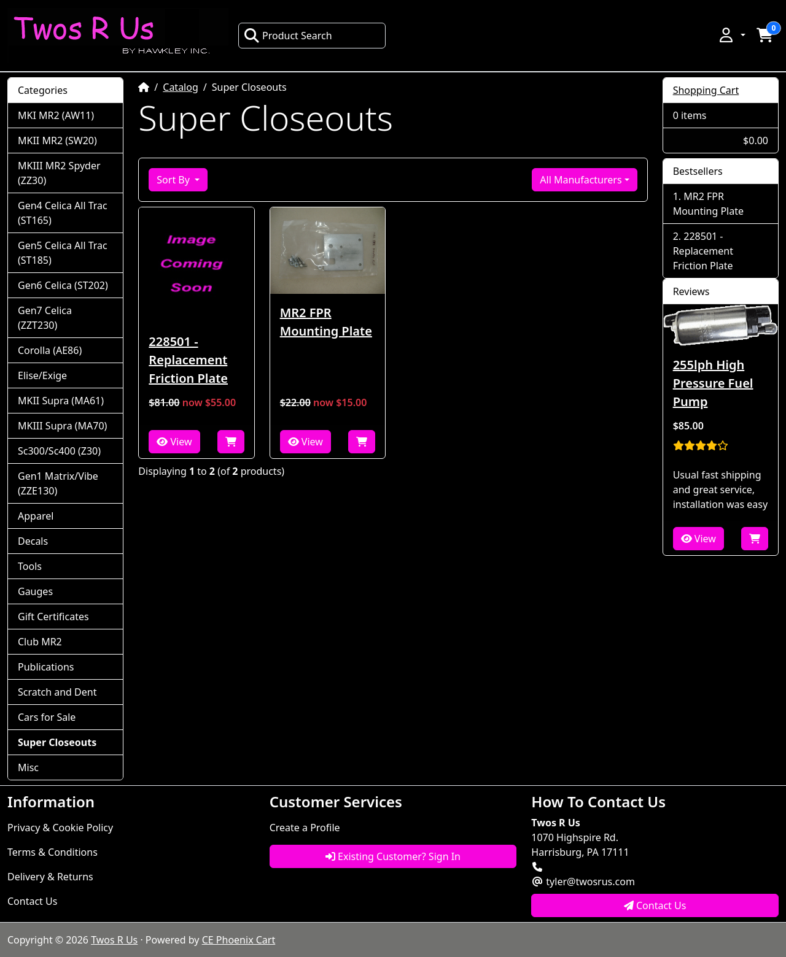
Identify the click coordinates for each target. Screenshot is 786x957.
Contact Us (32, 901)
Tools (30, 566)
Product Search (288, 35)
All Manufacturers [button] (580, 179)
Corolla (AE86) (50, 350)
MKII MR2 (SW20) (57, 140)
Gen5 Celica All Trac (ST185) (62, 253)
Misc (28, 767)
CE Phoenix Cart (239, 940)
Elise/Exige (42, 375)
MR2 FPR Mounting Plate (326, 321)
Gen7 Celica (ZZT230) (45, 318)
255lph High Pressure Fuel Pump (713, 383)
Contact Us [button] (655, 905)
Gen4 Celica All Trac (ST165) (62, 213)
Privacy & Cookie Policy (60, 827)
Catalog (180, 87)
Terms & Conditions (52, 852)
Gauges (35, 591)
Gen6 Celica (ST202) (63, 285)
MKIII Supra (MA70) (62, 425)
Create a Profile (305, 827)
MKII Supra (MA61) (61, 400)
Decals (33, 541)
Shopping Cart (706, 90)
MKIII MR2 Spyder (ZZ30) (59, 173)
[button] (731, 35)
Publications (46, 667)
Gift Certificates (53, 616)
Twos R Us (114, 940)
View (174, 441)
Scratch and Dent (57, 692)
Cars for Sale (47, 717)
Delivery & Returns (50, 876)
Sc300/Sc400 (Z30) (59, 451)
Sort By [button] (174, 179)
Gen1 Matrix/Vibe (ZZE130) (58, 483)
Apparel (35, 516)
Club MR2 (40, 641)
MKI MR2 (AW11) (56, 115)
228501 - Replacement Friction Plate (188, 359)
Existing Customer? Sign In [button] (393, 856)
